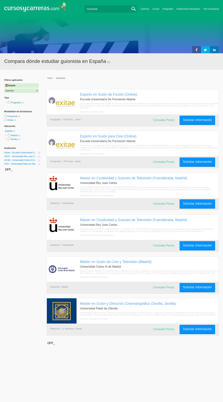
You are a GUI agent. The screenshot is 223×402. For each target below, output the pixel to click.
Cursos (155, 9)
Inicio (50, 78)
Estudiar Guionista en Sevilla (93, 319)
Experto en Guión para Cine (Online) (108, 136)
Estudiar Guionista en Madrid (94, 277)
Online (10, 120)
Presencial (12, 116)
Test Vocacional (211, 9)
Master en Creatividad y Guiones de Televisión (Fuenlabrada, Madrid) (133, 178)
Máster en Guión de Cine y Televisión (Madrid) (115, 262)
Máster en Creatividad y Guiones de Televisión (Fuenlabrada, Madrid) (133, 220)
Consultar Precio (163, 120)
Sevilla (14, 139)
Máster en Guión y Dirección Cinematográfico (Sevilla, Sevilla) (128, 303)
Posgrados (168, 9)
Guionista (60, 78)
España (9, 131)
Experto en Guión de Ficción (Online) (108, 94)
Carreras (145, 9)
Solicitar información (197, 120)
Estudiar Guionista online (92, 112)
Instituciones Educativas (188, 9)
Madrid (14, 135)
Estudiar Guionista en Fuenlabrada (96, 195)
